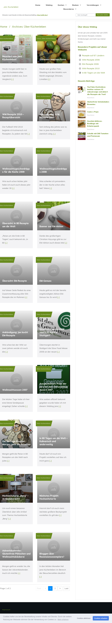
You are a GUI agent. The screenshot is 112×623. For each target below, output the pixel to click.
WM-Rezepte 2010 (91, 68)
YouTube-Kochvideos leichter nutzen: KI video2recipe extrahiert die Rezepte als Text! (94, 92)
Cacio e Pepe (94, 114)
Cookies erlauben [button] (100, 618)
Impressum (6, 610)
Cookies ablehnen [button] (83, 618)
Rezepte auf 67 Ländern (93, 55)
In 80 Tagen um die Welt (93, 72)
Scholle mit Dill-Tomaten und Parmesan (94, 136)
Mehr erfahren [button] (63, 619)
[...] (12, 79)
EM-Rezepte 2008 (90, 64)
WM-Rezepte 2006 (91, 60)
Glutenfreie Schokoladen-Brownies (94, 105)
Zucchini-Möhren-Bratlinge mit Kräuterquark (94, 125)
